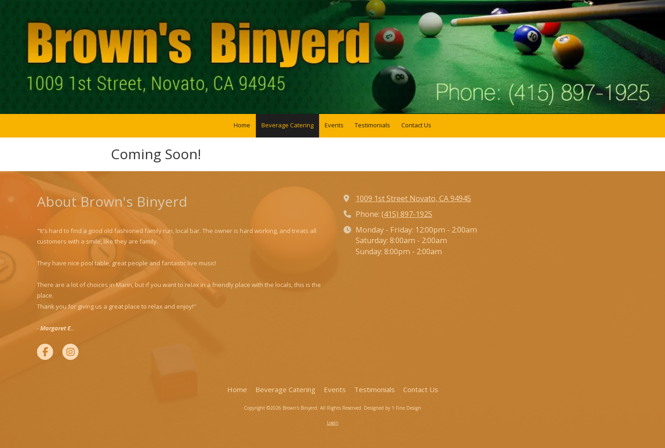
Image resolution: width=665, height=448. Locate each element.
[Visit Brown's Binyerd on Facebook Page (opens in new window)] (45, 352)
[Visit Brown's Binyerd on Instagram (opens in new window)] (70, 352)
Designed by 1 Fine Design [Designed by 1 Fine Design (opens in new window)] (392, 408)
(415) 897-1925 (406, 214)
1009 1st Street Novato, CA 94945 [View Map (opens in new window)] (413, 198)
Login (333, 422)
